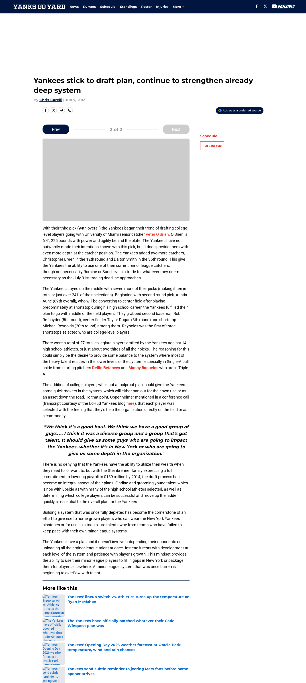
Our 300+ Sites (204, 642)
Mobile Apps (246, 642)
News (74, 7)
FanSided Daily (55, 650)
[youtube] (274, 6)
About (47, 642)
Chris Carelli (50, 100)
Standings (128, 7)
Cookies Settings (249, 659)
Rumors (89, 7)
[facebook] (257, 6)
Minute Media (29, 670)
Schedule (108, 7)
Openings (97, 642)
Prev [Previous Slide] (56, 129)
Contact (156, 642)
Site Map (199, 659)
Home (47, 611)
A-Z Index (157, 659)
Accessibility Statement (110, 659)
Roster (146, 7)
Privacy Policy (161, 650)
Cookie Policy (246, 650)
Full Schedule (212, 145)
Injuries (162, 7)
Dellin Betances (106, 367)
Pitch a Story (100, 650)
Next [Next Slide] (176, 129)
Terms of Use (202, 650)
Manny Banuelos (143, 367)
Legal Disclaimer (56, 659)
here (130, 403)
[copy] (70, 110)
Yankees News (68, 611)
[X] (265, 6)
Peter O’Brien (157, 234)
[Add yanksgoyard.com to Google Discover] (239, 110)
